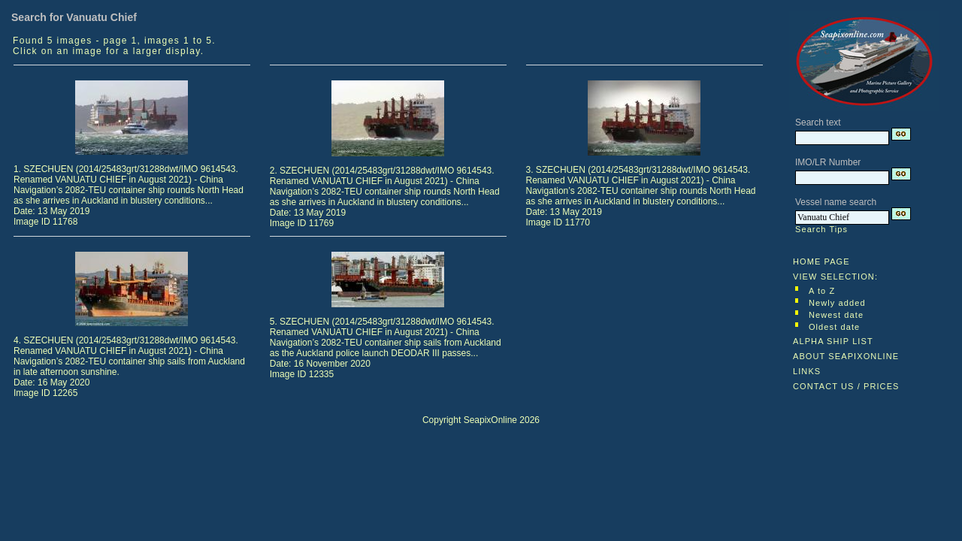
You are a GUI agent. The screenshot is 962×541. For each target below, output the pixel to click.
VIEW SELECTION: (835, 276)
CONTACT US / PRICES (846, 386)
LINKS (807, 371)
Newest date (836, 314)
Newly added (837, 302)
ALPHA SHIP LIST (833, 341)
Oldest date (834, 326)
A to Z (822, 290)
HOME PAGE (821, 261)
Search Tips (821, 229)
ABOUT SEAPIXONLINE (846, 356)
